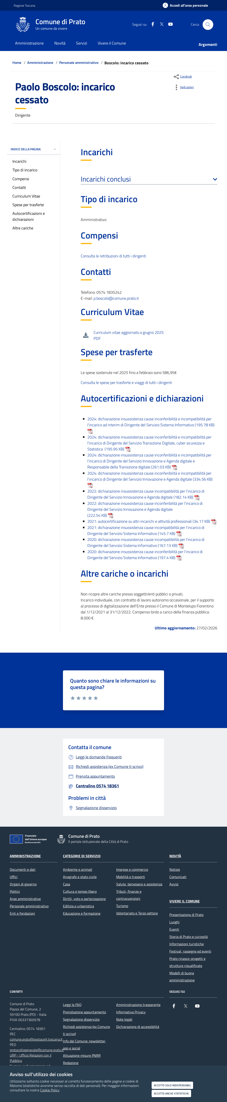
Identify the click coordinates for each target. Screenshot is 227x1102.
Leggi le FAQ (72, 1004)
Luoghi (174, 922)
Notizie (174, 869)
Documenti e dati (22, 869)
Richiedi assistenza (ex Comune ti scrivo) (86, 1030)
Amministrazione (40, 62)
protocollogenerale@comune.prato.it (37, 1050)
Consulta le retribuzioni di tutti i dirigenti (113, 256)
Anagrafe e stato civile (80, 876)
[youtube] (168, 24)
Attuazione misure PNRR (82, 1055)
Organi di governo (23, 884)
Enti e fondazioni (22, 913)
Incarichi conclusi (149, 179)
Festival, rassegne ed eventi (190, 951)
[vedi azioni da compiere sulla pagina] (183, 87)
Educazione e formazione (81, 913)
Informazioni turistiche (186, 944)
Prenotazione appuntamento (84, 1012)
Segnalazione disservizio (81, 1019)
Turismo (122, 905)
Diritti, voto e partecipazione (84, 898)
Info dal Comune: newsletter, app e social (84, 1044)
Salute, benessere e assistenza (139, 884)
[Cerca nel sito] (208, 24)
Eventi (174, 929)
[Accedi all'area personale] (185, 5)
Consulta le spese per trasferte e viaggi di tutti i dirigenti (126, 383)
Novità (175, 856)
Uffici (14, 876)
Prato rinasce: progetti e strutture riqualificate (187, 962)
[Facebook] (151, 24)
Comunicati (177, 876)
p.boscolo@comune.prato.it (116, 298)
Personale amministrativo (78, 62)
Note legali (124, 1019)
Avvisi (173, 884)
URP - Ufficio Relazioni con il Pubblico (30, 1058)
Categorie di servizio (81, 856)
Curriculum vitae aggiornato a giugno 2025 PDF (129, 335)
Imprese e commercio (132, 869)
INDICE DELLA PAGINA (34, 149)
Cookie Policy (49, 1090)
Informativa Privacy (131, 1012)
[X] (159, 24)
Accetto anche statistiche (171, 1093)
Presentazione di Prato (186, 914)
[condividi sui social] (182, 76)
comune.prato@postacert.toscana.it (36, 1039)
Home (16, 62)
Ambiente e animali (77, 869)
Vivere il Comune (184, 901)
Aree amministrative (25, 898)
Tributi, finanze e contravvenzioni (128, 895)
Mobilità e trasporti (130, 876)
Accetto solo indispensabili (172, 1085)
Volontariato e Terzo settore (137, 913)
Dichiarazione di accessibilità (137, 1026)
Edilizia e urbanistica (78, 906)
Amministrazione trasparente (138, 1004)
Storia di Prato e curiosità (188, 936)
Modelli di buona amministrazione (182, 976)
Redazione (70, 1062)
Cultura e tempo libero (80, 891)
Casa (66, 884)
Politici (15, 891)
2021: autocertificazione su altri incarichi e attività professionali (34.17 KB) (151, 521)
